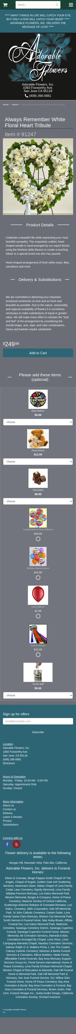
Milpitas (10, 893)
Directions (9, 763)
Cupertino (67, 927)
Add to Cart (38, 353)
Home (6, 104)
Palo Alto (48, 862)
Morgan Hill (16, 862)
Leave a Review (12, 816)
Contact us (9, 809)
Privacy (7, 820)
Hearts (15, 104)
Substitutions (10, 824)
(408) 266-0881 (38, 96)
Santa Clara (19, 916)
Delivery (8, 813)
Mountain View (33, 862)
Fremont (21, 893)
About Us (8, 805)
